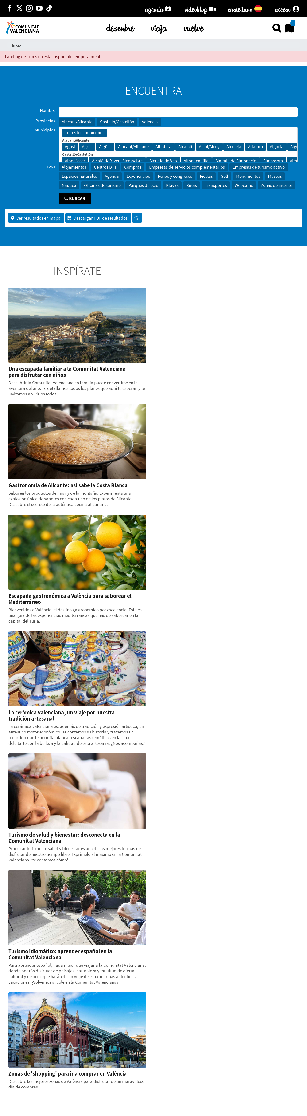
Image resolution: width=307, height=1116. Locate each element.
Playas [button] (172, 185)
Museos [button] (275, 176)
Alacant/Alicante (133, 147)
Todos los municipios (84, 133)
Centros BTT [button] (105, 167)
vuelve (194, 27)
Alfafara (255, 147)
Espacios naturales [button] (79, 176)
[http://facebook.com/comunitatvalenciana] (9, 8)
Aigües (105, 147)
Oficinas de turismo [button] (102, 185)
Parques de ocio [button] (143, 185)
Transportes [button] (216, 185)
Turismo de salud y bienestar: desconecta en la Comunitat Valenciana (64, 837)
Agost (70, 147)
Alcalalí (185, 147)
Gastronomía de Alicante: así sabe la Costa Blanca (68, 485)
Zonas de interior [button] (276, 185)
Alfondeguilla (196, 161)
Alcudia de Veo (163, 161)
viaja (159, 27)
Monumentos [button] (248, 176)
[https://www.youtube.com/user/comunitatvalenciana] (39, 8)
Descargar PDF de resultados (97, 218)
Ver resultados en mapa (35, 218)
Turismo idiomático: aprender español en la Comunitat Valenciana (60, 954)
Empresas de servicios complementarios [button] (187, 167)
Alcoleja (233, 147)
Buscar (74, 198)
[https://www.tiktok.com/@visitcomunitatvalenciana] (49, 8)
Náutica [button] (69, 185)
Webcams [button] (244, 185)
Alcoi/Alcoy (209, 147)
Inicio (16, 45)
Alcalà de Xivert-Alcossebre (117, 161)
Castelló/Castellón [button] (117, 121)
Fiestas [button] (206, 176)
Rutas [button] (191, 185)
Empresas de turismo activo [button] (259, 167)
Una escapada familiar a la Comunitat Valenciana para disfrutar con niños (67, 372)
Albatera (163, 147)
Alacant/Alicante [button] (77, 121)
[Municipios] (178, 144)
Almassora (273, 161)
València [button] (150, 121)
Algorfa (277, 147)
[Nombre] (178, 112)
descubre (120, 27)
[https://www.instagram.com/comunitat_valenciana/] (29, 8)
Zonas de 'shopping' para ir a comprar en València (67, 1073)
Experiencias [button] (138, 176)
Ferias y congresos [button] (175, 176)
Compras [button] (132, 167)
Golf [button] (224, 176)
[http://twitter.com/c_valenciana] (19, 8)
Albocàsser (75, 161)
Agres (87, 147)
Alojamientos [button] (74, 167)
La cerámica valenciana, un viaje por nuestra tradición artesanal (61, 715)
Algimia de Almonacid (236, 161)
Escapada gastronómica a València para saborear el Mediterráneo (69, 599)
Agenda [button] (112, 176)
